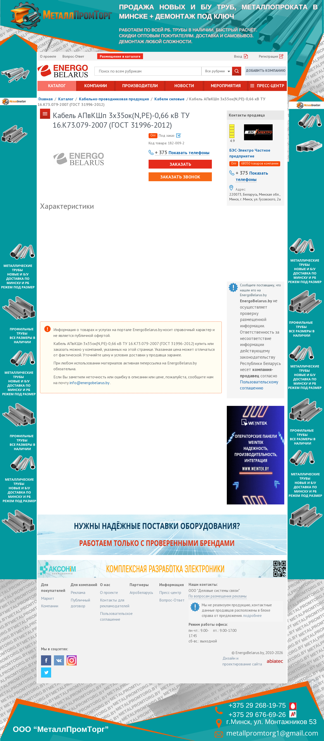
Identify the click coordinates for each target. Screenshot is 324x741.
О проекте (48, 56)
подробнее (252, 615)
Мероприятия (226, 85)
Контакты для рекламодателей (114, 602)
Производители (140, 85)
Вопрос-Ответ (73, 56)
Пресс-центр (270, 85)
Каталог (57, 85)
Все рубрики (217, 71)
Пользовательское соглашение (116, 616)
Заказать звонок (180, 177)
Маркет (47, 598)
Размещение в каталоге (120, 56)
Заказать (180, 164)
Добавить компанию (266, 70)
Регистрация (268, 56)
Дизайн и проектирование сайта (242, 661)
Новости (184, 85)
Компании (95, 85)
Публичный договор (80, 602)
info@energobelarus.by (90, 382)
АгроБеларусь (141, 592)
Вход (238, 56)
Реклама (78, 592)
